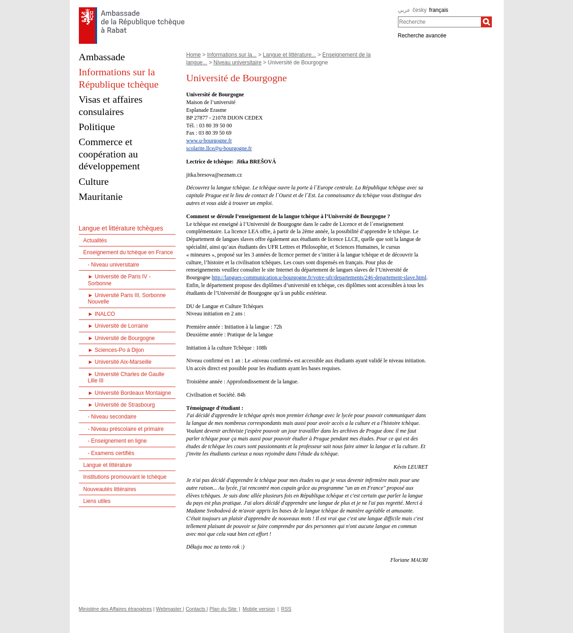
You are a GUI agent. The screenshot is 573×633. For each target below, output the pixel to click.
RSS (286, 609)
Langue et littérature (107, 465)
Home (193, 55)
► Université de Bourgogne (121, 338)
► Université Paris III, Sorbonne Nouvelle (127, 298)
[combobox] (439, 21)
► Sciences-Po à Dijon (116, 350)
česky (420, 10)
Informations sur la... (232, 55)
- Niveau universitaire (113, 265)
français (438, 10)
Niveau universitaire (237, 62)
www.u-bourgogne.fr (209, 140)
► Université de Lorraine (118, 326)
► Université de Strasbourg (121, 405)
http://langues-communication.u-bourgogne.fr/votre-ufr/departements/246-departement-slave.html (319, 277)
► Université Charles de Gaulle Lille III (126, 377)
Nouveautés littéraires (109, 489)
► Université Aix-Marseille (120, 362)
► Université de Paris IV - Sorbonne (119, 279)
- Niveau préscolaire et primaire (126, 429)
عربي (404, 10)
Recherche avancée (422, 35)
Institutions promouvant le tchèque (125, 477)
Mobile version (259, 609)
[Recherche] (486, 21)
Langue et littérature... (289, 55)
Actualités (95, 240)
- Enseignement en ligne (117, 441)
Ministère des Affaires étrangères (115, 609)
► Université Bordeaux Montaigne (129, 393)
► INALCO (101, 314)
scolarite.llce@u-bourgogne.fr (219, 148)
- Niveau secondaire (112, 416)
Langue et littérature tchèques (121, 228)
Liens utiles (97, 501)
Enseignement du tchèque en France (128, 252)
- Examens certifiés (111, 453)
